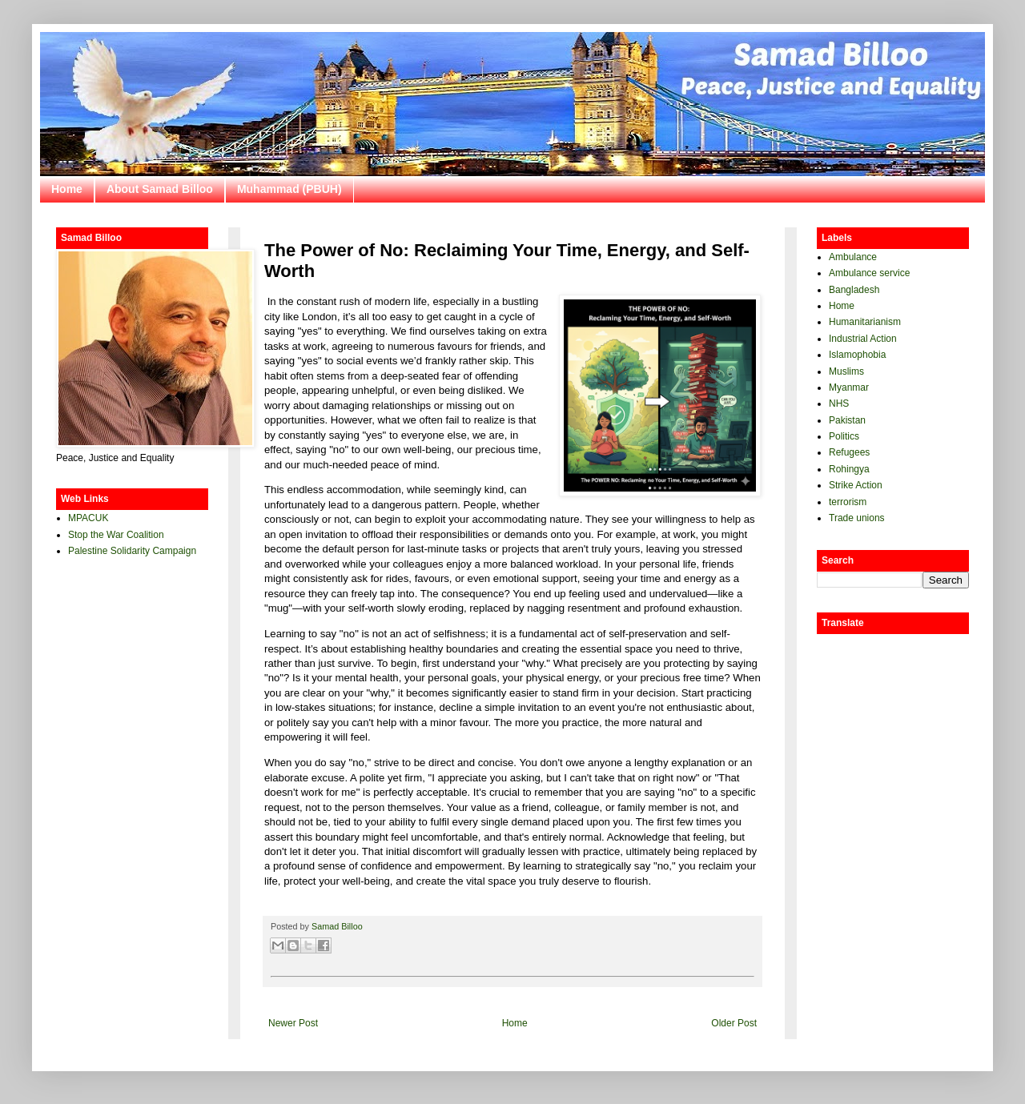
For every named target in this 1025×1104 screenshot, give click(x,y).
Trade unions (857, 518)
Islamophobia (857, 354)
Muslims (846, 371)
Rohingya (849, 469)
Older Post (734, 1023)
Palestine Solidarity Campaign (132, 550)
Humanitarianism (865, 321)
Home (66, 189)
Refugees (849, 452)
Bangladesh (854, 289)
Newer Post (293, 1023)
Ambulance (853, 257)
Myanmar (849, 387)
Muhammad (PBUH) (289, 189)
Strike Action (855, 485)
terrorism (847, 502)
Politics (844, 436)
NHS (839, 403)
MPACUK (88, 518)
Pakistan (847, 420)
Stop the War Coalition (116, 534)
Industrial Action (863, 338)
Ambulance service (869, 273)
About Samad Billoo (160, 189)
